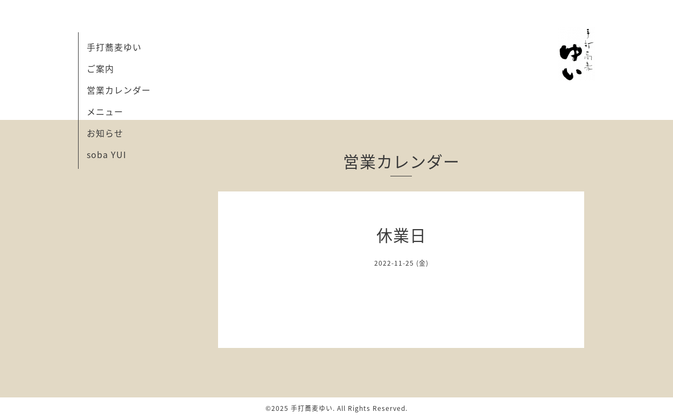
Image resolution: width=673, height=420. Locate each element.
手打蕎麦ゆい (114, 46)
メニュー (105, 111)
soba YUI (107, 154)
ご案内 (100, 68)
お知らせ (105, 132)
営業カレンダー (119, 89)
